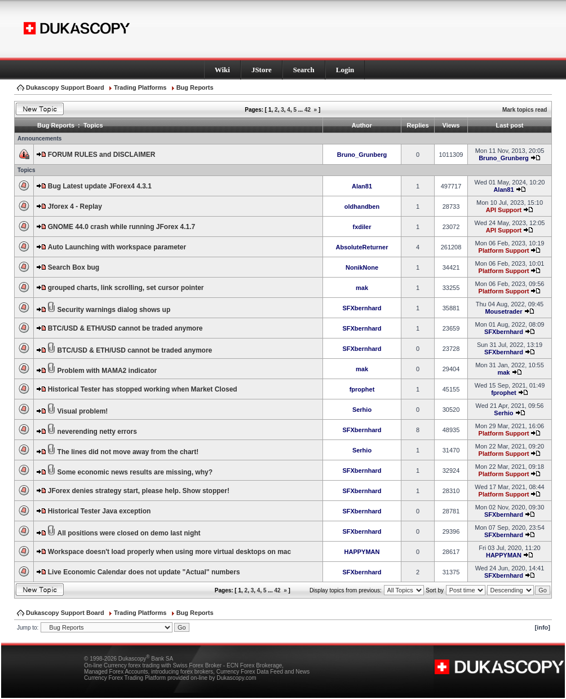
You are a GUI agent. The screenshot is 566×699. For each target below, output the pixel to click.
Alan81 (362, 186)
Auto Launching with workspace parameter (117, 247)
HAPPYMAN (362, 551)
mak (362, 287)
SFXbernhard (361, 308)
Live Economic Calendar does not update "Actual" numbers (144, 572)
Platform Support (504, 250)
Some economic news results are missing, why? (135, 472)
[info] (542, 627)
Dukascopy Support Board (65, 87)
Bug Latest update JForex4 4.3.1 (100, 186)
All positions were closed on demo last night (129, 533)
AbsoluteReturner (362, 247)
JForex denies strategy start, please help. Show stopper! (138, 491)
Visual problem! (83, 411)
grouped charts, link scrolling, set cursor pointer (126, 288)
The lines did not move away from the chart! (128, 452)
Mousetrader (503, 311)
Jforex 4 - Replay (75, 206)
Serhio (362, 409)
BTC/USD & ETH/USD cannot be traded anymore (125, 328)
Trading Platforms (140, 87)
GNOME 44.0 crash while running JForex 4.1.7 (121, 227)
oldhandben (361, 206)
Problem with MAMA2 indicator (107, 371)
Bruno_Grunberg (362, 154)
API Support (504, 209)
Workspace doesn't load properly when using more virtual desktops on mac (169, 552)
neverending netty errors (97, 432)
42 (307, 110)
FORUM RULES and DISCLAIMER (102, 155)
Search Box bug (73, 267)
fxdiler (361, 226)
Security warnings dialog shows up (114, 310)
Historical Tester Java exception (99, 511)
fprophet (362, 389)
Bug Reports (195, 87)
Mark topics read (524, 110)
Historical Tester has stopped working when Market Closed (142, 389)
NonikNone (362, 267)
